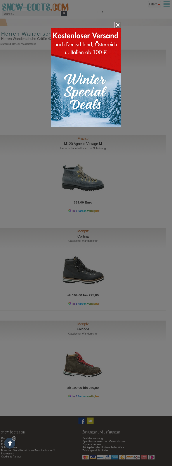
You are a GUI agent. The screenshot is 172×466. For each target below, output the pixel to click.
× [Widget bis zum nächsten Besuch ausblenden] (14, 438)
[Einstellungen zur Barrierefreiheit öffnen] (9, 443)
